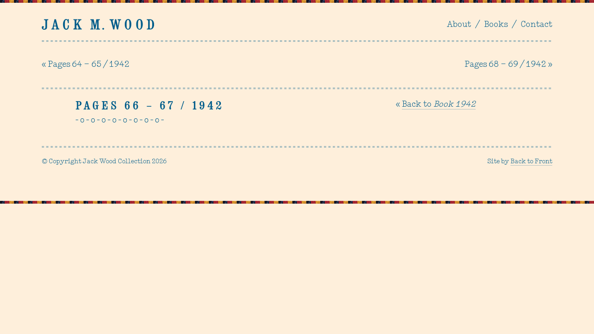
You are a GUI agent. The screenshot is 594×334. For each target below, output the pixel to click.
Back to (439, 104)
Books (496, 24)
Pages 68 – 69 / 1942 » (508, 64)
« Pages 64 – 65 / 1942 (85, 64)
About (459, 24)
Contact (536, 24)
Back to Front (531, 161)
